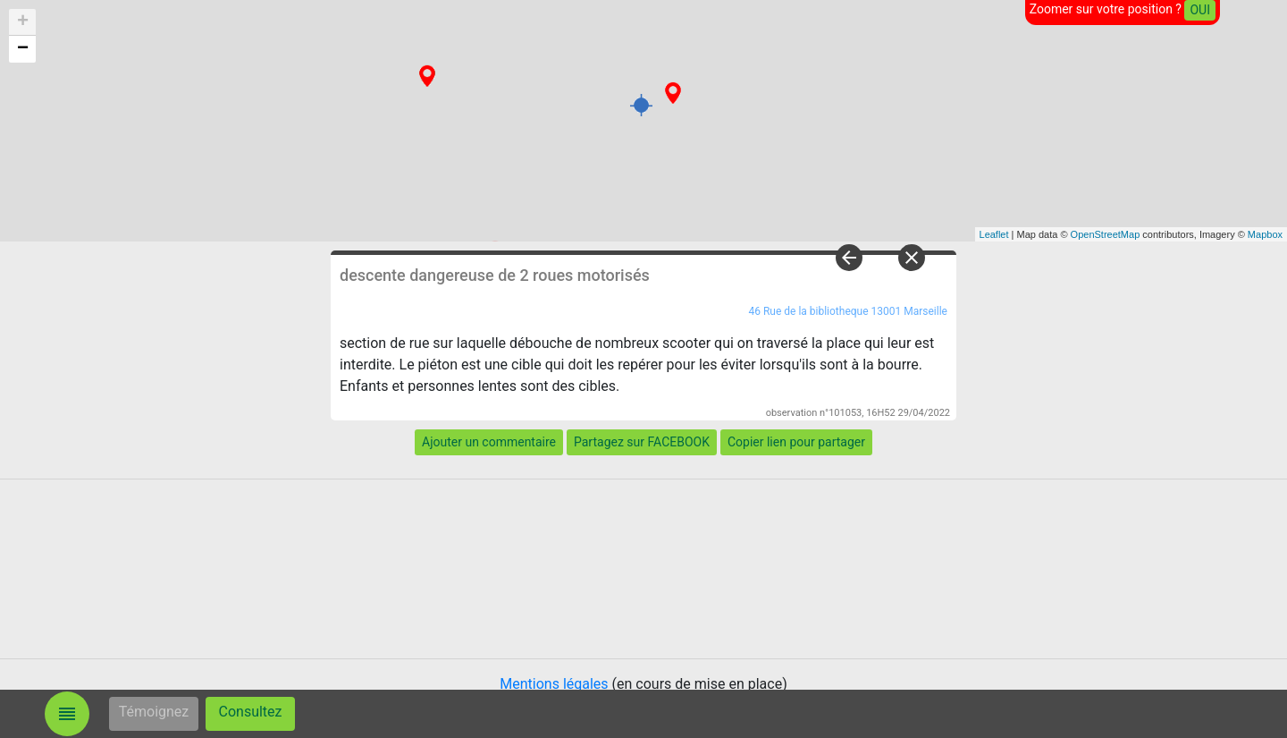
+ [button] (23, 22)
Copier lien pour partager (796, 442)
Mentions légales (554, 683)
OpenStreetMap (1105, 234)
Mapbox (1265, 234)
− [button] (23, 49)
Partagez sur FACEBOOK (642, 442)
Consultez (250, 711)
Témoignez (154, 711)
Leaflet (994, 234)
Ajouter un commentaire (489, 442)
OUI (1200, 10)
